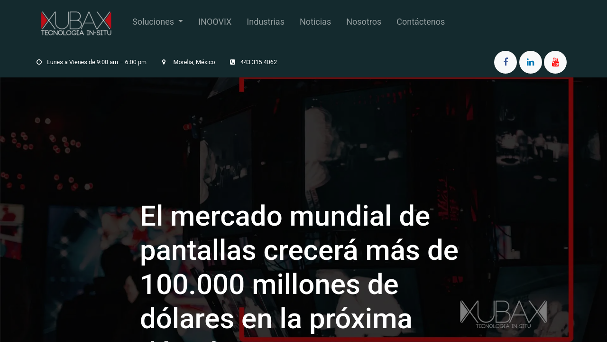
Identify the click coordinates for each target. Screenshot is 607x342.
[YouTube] (555, 62)
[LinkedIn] (530, 62)
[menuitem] (157, 23)
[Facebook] (505, 62)
